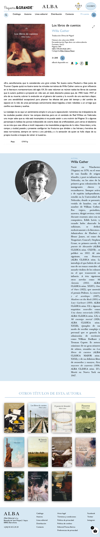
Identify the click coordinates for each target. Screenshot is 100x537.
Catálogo (17, 14)
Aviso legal (61, 513)
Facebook (91, 513)
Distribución (56, 14)
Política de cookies (64, 524)
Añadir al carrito (62, 58)
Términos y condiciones (66, 517)
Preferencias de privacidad (67, 530)
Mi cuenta (84, 14)
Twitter (90, 517)
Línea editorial (41, 14)
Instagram (91, 520)
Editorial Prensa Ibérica (66, 527)
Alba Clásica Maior (67, 51)
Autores (27, 14)
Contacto (69, 14)
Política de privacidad (65, 520)
